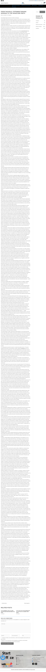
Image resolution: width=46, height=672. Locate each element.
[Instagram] (3, 0)
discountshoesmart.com (12, 62)
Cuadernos (38, 27)
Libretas (37, 21)
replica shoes (23, 159)
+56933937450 (32, 0)
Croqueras (37, 19)
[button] (41, 3)
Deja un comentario (4, 13)
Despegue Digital (32, 670)
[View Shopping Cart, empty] (44, 3)
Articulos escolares (39, 25)
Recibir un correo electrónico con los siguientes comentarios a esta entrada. (14, 641)
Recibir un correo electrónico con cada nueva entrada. (11, 642)
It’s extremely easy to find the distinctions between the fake (8, 610)
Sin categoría (10, 13)
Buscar (42, 10)
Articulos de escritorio (39, 23)
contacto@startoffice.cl (40, 0)
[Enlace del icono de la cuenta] (4, 3)
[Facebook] (1, 0)
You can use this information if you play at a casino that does (23, 610)
